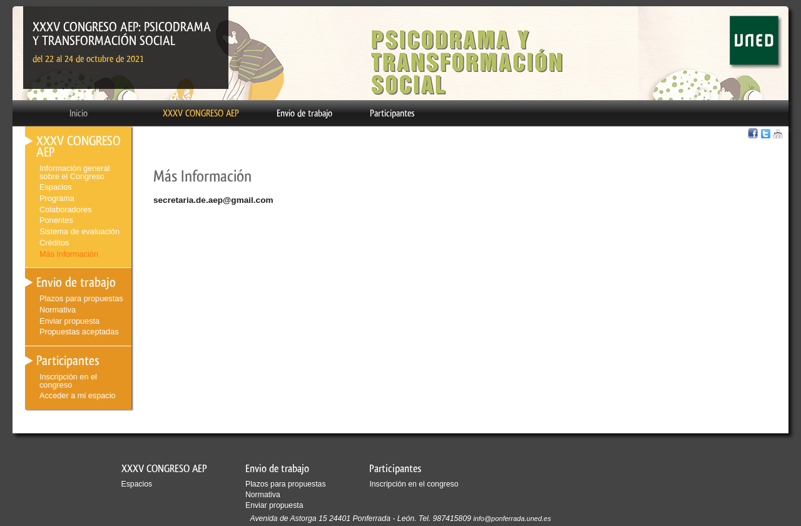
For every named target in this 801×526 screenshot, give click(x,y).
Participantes (392, 113)
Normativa (57, 309)
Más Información (68, 254)
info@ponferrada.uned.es (512, 518)
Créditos (54, 242)
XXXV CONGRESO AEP (201, 113)
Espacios (55, 187)
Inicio (78, 113)
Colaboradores (65, 209)
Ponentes (56, 220)
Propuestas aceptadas (79, 331)
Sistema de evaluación (79, 231)
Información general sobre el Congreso (74, 172)
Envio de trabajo (304, 113)
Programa (56, 198)
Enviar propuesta (69, 321)
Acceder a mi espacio (77, 395)
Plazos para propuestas (81, 298)
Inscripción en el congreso (68, 380)
